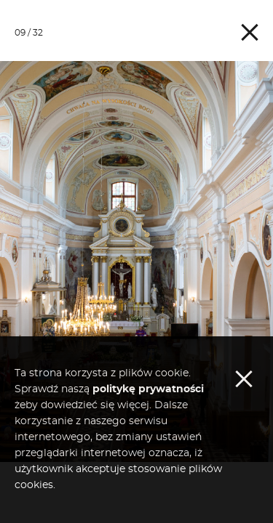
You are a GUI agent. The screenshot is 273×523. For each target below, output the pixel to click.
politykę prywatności (148, 445)
